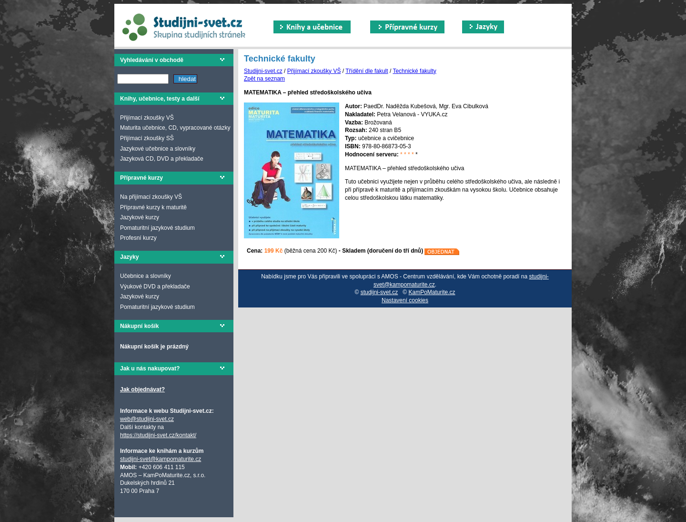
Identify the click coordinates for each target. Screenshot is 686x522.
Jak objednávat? (142, 389)
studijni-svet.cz (379, 292)
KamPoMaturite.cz (432, 292)
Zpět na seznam (264, 78)
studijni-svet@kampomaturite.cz (160, 459)
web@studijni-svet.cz (147, 419)
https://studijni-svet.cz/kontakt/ (158, 435)
